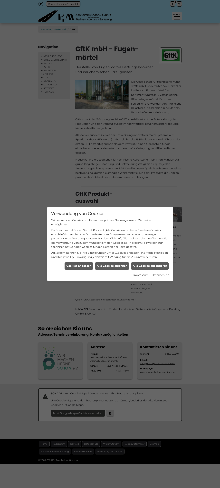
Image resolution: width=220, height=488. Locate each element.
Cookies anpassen (78, 258)
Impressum (141, 267)
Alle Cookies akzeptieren (150, 258)
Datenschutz (160, 267)
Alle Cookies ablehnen (112, 258)
